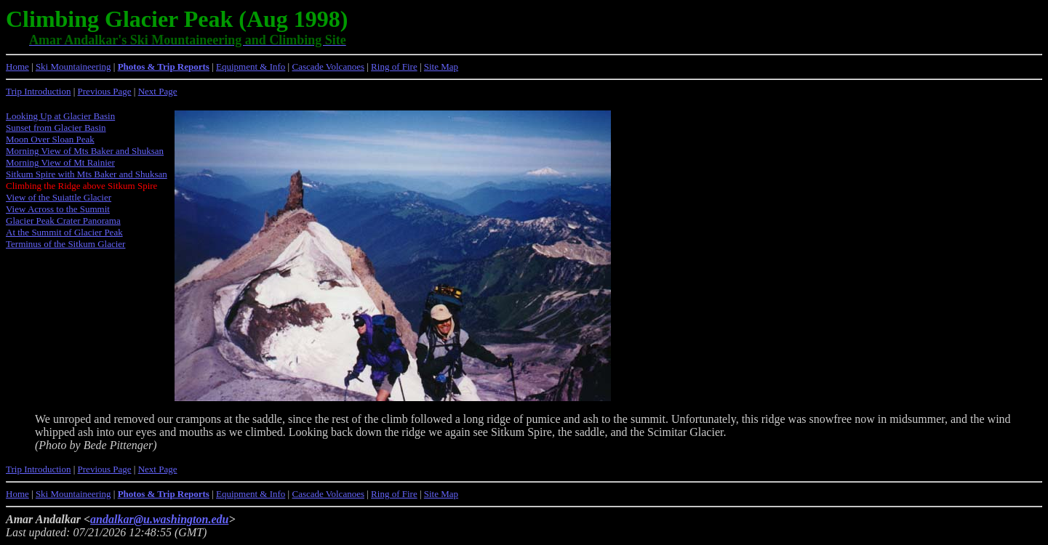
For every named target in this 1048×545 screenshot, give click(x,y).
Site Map (441, 66)
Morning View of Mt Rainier (60, 162)
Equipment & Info (250, 66)
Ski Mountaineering (73, 66)
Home (17, 66)
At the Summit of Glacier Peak (64, 232)
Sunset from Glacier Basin (56, 127)
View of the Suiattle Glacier (58, 197)
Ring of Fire (394, 66)
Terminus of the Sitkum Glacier (65, 243)
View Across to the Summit (58, 208)
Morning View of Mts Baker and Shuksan (85, 150)
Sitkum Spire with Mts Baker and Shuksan (86, 174)
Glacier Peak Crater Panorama (63, 220)
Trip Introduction (38, 91)
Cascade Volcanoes (328, 66)
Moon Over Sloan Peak (50, 139)
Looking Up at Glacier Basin (60, 115)
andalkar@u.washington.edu (159, 519)
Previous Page (105, 91)
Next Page (157, 91)
